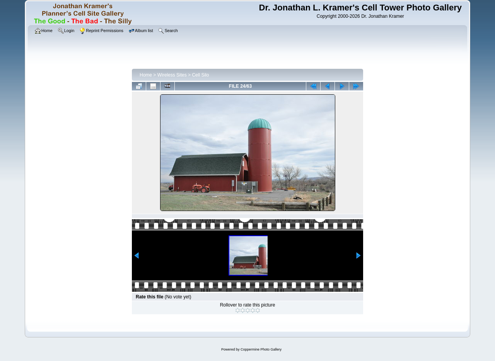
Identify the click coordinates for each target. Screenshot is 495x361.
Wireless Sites (172, 75)
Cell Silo (200, 75)
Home (146, 75)
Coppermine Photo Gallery (261, 349)
